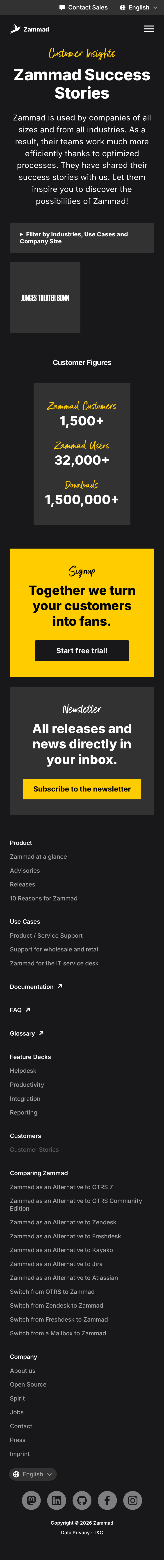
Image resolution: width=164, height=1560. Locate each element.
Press (17, 1439)
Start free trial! (82, 650)
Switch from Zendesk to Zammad (56, 1305)
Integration (25, 1098)
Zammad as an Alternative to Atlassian (64, 1277)
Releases (22, 884)
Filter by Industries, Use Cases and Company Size (74, 238)
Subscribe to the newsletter (82, 789)
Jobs (17, 1412)
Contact (21, 1426)
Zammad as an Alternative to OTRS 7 (61, 1187)
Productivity (27, 1084)
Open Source (28, 1384)
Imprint (20, 1453)
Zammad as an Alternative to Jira (56, 1263)
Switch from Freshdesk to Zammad (59, 1319)
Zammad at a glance (38, 856)
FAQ (20, 1009)
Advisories (25, 870)
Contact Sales (83, 7)
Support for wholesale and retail (55, 949)
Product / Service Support (46, 935)
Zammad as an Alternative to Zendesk (63, 1222)
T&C (98, 1532)
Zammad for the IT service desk (54, 963)
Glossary (26, 1033)
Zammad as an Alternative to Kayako (61, 1249)
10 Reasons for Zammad (43, 898)
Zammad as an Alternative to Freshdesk (65, 1236)
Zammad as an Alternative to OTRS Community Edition (76, 1204)
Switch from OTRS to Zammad (52, 1291)
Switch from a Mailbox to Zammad (58, 1333)
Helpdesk (23, 1070)
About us (22, 1370)
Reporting (23, 1112)
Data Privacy (75, 1532)
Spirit (17, 1398)
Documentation (36, 986)
